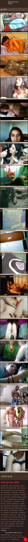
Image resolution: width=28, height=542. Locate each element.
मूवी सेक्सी (8, 503)
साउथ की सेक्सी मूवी (13, 510)
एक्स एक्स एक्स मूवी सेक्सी (6, 490)
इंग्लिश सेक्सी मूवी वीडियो (11, 488)
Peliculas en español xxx (8, 537)
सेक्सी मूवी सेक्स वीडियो (5, 535)
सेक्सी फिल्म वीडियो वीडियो (9, 526)
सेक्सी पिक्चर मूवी (7, 517)
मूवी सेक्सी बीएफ (15, 503)
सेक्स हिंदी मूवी (22, 512)
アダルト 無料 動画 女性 (13, 539)
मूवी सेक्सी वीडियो (7, 506)
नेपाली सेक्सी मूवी (15, 494)
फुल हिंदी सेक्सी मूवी (8, 501)
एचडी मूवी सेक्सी (14, 492)
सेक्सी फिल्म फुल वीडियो (11, 521)
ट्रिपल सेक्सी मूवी (7, 494)
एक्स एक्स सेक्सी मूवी (5, 492)
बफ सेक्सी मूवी (16, 501)
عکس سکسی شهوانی (16, 535)
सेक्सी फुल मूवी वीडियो (5, 528)
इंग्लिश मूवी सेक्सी (4, 485)
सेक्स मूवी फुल (6, 512)
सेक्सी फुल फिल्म (19, 526)
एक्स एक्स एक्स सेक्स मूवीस (18, 490)
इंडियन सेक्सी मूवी (21, 488)
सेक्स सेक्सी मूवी (14, 512)
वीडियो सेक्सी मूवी (18, 508)
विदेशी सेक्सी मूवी (15, 506)
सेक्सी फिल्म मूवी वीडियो (9, 523)
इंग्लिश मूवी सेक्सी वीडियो (14, 485)
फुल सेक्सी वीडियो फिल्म (12, 499)
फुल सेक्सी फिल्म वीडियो (16, 497)
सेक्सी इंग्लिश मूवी (4, 514)
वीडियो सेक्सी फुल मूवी (9, 508)
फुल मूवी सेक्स (6, 497)
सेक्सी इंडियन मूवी (12, 514)
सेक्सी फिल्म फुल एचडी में (14, 519)
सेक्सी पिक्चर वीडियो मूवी (17, 517)
